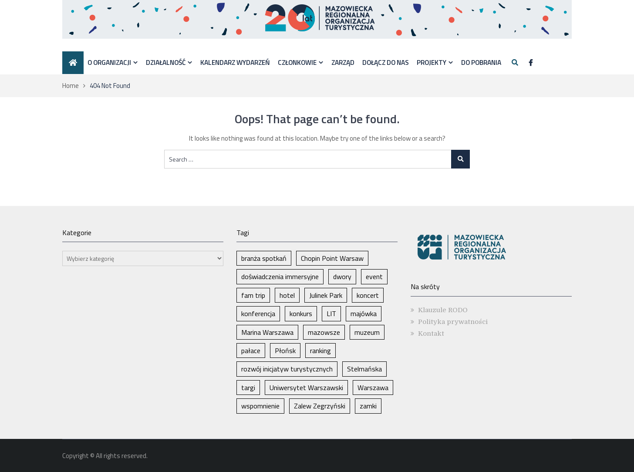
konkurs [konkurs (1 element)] (301, 313)
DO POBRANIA (481, 62)
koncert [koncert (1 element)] (368, 295)
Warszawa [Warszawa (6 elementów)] (372, 387)
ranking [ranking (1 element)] (320, 350)
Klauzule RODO (443, 310)
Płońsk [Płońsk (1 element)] (285, 350)
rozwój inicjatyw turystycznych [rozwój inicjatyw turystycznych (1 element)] (287, 369)
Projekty (431, 62)
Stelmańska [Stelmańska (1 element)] (364, 369)
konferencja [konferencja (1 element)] (258, 313)
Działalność (165, 62)
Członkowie (297, 62)
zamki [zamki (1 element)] (368, 406)
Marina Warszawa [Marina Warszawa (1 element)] (267, 332)
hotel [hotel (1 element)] (287, 295)
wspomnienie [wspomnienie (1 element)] (260, 406)
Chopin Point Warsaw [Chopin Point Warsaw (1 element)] (332, 258)
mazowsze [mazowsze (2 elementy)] (324, 332)
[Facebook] (530, 62)
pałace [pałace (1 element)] (250, 350)
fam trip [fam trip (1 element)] (253, 295)
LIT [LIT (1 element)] (331, 313)
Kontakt (431, 333)
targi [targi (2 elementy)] (248, 387)
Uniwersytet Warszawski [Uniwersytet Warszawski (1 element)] (306, 387)
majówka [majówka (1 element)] (364, 313)
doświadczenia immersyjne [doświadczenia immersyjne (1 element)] (280, 276)
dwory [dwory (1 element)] (342, 276)
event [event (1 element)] (374, 276)
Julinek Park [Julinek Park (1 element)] (325, 295)
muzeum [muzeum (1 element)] (367, 332)
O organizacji (109, 62)
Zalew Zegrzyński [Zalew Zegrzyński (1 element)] (319, 406)
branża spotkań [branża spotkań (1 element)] (264, 258)
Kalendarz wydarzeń (235, 62)
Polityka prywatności (453, 322)
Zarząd (342, 62)
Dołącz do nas (385, 62)
